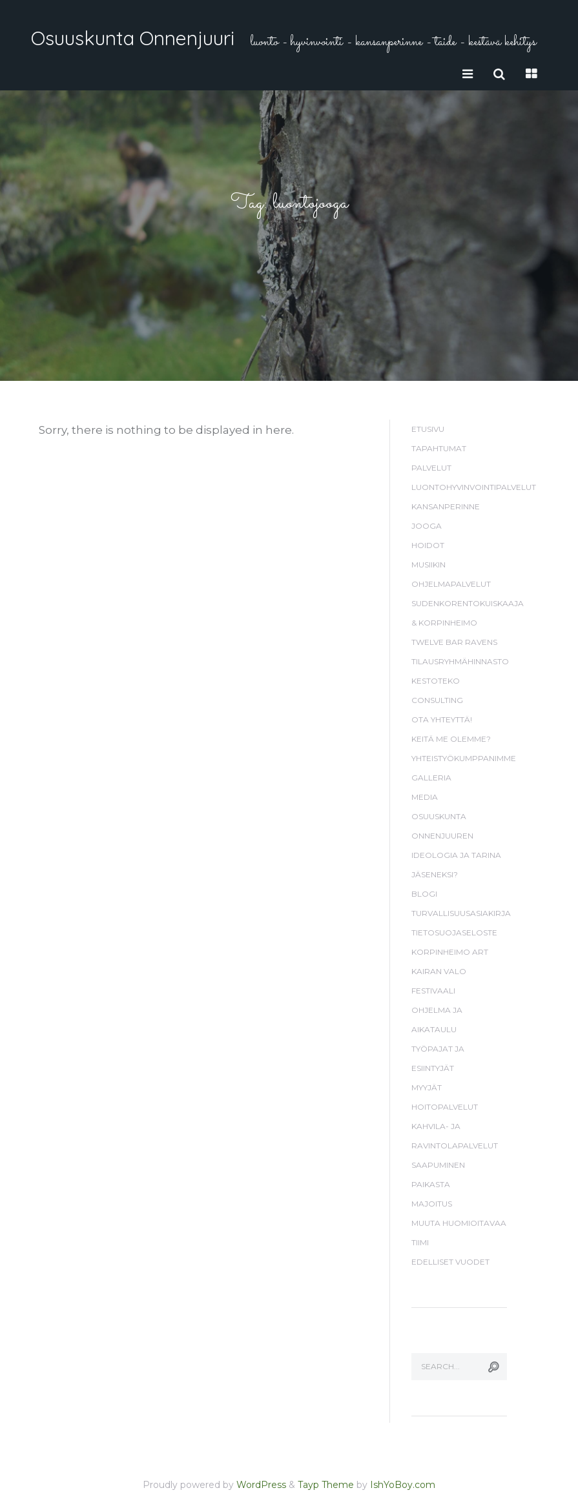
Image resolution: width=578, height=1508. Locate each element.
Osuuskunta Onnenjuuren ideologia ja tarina (456, 835)
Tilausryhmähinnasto (460, 661)
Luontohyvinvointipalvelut (473, 487)
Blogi (424, 894)
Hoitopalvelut (444, 1107)
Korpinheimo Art (449, 952)
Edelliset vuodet (450, 1262)
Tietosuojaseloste (454, 932)
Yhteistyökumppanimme (463, 758)
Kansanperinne (445, 506)
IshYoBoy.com (402, 1485)
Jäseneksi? (434, 874)
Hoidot (427, 545)
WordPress (261, 1485)
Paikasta (430, 1184)
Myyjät (426, 1087)
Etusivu (427, 429)
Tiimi (420, 1242)
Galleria (431, 777)
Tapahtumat (438, 448)
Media (424, 797)
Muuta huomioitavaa (458, 1223)
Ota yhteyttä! (441, 719)
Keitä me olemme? (451, 739)
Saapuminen (438, 1165)
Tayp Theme (326, 1485)
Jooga (426, 526)
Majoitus (431, 1203)
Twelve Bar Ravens (454, 642)
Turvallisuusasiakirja (461, 913)
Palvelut (431, 468)
